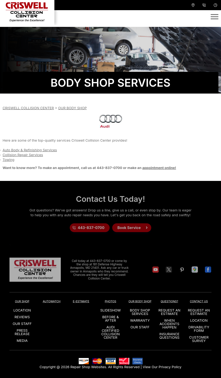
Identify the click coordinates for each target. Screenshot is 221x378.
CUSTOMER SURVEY (199, 339)
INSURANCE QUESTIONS (169, 336)
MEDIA (22, 341)
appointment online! (159, 168)
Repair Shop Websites (88, 367)
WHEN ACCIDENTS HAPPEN (169, 323)
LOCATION (22, 310)
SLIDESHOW (110, 310)
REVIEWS (22, 317)
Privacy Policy (170, 367)
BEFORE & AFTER (110, 319)
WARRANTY (140, 320)
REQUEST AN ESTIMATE (169, 312)
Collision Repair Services (23, 155)
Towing (8, 160)
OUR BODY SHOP (72, 108)
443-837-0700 (109, 168)
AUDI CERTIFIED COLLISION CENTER (110, 332)
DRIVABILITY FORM (198, 329)
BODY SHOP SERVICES (140, 312)
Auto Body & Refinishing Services (30, 150)
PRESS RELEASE (22, 332)
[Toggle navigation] (214, 16)
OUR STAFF (22, 324)
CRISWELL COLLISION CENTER (28, 108)
